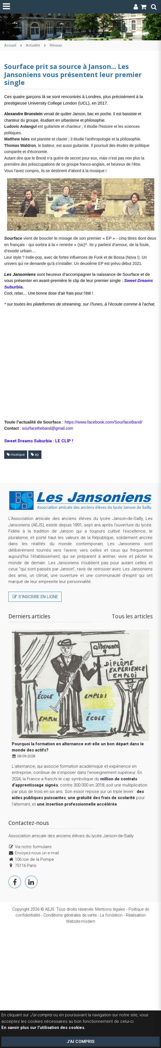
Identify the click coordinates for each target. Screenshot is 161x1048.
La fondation (111, 915)
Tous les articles (132, 616)
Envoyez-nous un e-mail (37, 852)
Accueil (10, 45)
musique (16, 454)
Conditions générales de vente (70, 915)
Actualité (33, 45)
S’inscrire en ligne (35, 596)
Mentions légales (110, 909)
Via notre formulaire (33, 846)
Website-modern (80, 921)
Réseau (56, 45)
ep (35, 454)
